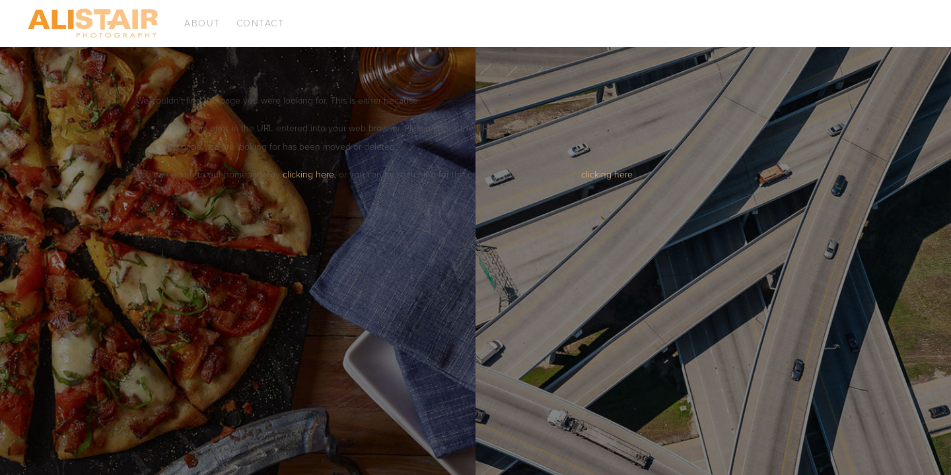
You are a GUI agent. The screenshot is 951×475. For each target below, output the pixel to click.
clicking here (308, 174)
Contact (260, 22)
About (202, 22)
